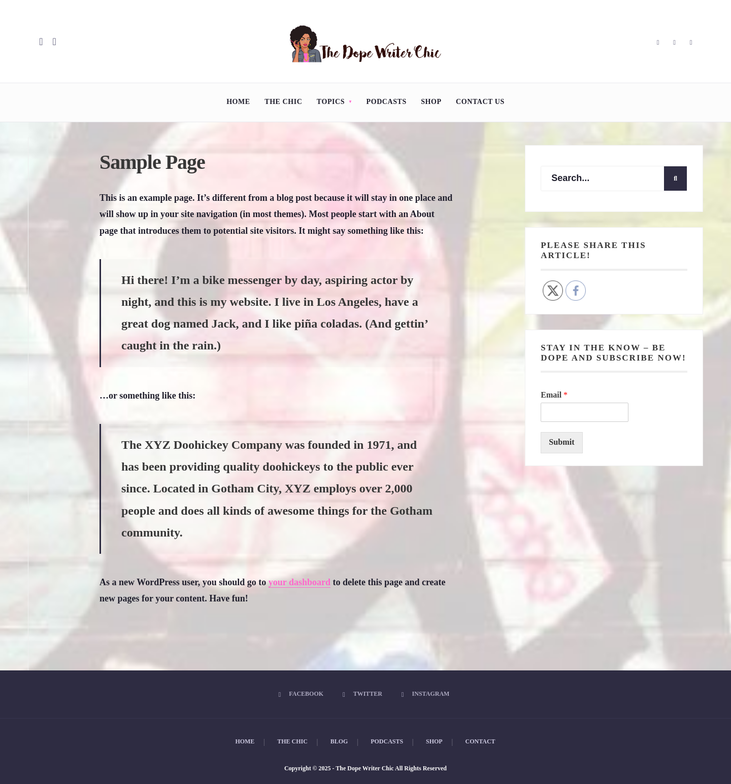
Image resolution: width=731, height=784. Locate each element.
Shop (431, 101)
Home (238, 101)
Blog (339, 741)
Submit (561, 442)
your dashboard (299, 582)
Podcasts (387, 101)
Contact (480, 741)
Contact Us (480, 101)
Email (554, 394)
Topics (331, 101)
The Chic (283, 101)
